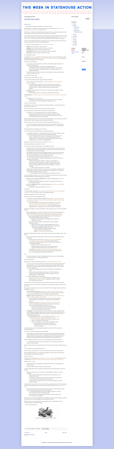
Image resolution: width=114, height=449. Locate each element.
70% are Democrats (38, 98)
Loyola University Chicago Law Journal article (50, 58)
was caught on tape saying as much (53, 261)
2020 (74, 25)
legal (65, 37)
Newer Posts (27, 432)
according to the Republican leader (45, 231)
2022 (74, 24)
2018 (74, 36)
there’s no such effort (54, 216)
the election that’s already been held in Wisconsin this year (48, 249)
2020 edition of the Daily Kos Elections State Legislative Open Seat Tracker (46, 359)
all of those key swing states (47, 44)
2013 (74, 44)
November (76, 27)
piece (33, 56)
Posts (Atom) (32, 434)
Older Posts (64, 432)
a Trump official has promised (37, 277)
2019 (74, 34)
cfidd (74, 50)
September (76, 30)
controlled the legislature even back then (52, 295)
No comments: (37, 428)
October (75, 28)
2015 (74, 41)
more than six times (56, 184)
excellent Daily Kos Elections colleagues (46, 358)
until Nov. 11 (50, 142)
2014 (74, 43)
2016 (74, 39)
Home (46, 432)
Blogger (70, 442)
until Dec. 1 (49, 186)
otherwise (28, 38)
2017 (74, 38)
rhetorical (61, 37)
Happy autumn (27, 24)
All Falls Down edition (32, 19)
